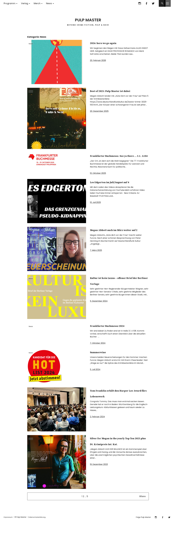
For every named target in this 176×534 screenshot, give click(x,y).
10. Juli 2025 (95, 214)
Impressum (8, 529)
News (49, 3)
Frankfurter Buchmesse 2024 (116, 334)
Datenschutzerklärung (38, 529)
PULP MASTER (88, 18)
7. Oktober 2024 (97, 354)
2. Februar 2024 (97, 434)
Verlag (24, 3)
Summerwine (104, 363)
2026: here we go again (114, 43)
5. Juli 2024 (95, 381)
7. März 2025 (96, 262)
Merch (37, 3)
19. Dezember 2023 (99, 481)
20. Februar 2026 (98, 60)
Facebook (146, 3)
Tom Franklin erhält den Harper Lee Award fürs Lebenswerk (116, 407)
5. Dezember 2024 (99, 312)
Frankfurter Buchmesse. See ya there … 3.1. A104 (116, 158)
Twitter (153, 3)
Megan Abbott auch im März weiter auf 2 (114, 238)
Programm (9, 3)
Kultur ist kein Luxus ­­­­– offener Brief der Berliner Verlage (117, 289)
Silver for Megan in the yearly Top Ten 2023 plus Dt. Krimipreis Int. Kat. (116, 455)
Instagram (139, 3)
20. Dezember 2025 (99, 117)
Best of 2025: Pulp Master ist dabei (117, 93)
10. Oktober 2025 (98, 179)
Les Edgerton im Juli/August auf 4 (108, 190)
